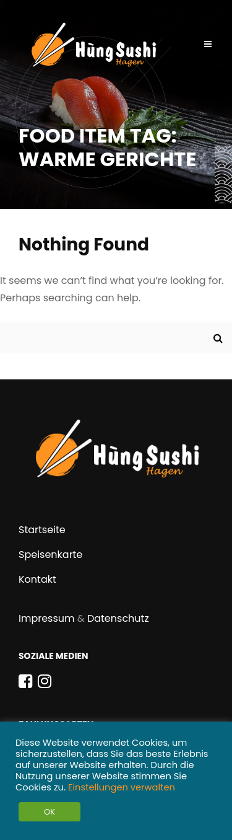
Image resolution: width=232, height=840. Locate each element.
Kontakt (37, 579)
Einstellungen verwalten (121, 787)
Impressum (47, 618)
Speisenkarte (50, 554)
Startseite (42, 530)
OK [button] (49, 812)
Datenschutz (118, 618)
